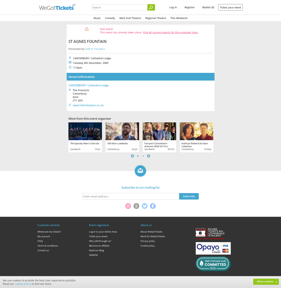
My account (43, 236)
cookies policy (23, 283)
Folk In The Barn (95, 49)
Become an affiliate (99, 245)
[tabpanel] (85, 136)
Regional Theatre (155, 18)
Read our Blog (96, 250)
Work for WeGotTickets (152, 236)
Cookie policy (147, 245)
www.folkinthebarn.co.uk (88, 105)
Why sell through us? (100, 241)
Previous (132, 156)
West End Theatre (130, 18)
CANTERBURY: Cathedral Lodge (88, 85)
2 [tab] (143, 156)
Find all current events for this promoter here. (170, 32)
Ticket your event (230, 7)
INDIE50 (93, 255)
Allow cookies (265, 281)
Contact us (43, 250)
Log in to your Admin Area (103, 231)
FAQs (40, 241)
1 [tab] (138, 156)
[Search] (151, 7)
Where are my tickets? (49, 231)
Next (148, 156)
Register (190, 7)
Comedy (110, 18)
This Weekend (178, 18)
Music (97, 18)
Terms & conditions (47, 245)
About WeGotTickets (151, 231)
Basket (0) (208, 7)
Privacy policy (147, 241)
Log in (173, 7)
